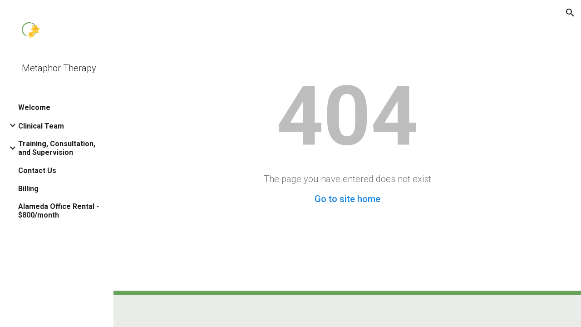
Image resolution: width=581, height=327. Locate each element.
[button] (570, 13)
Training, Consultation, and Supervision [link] (56, 148)
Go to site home (347, 198)
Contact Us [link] (37, 170)
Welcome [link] (34, 107)
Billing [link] (28, 188)
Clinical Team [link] (41, 126)
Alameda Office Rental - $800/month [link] (58, 210)
